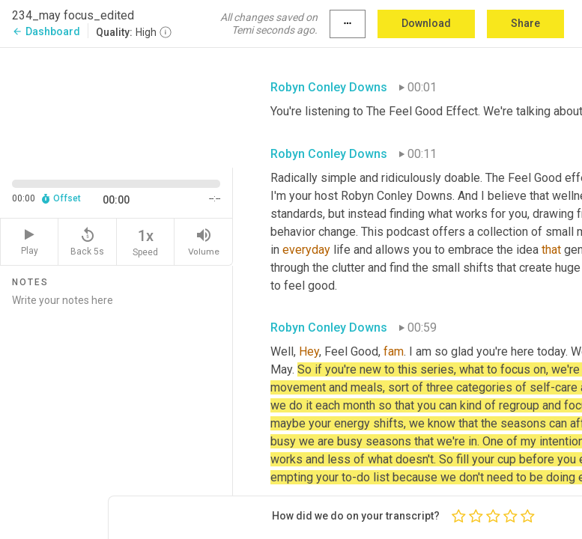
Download (426, 23)
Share (525, 23)
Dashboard (46, 31)
